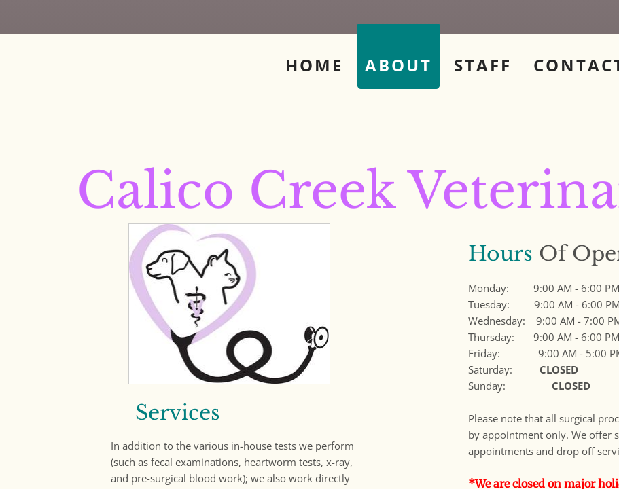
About (398, 65)
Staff (483, 65)
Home (314, 65)
